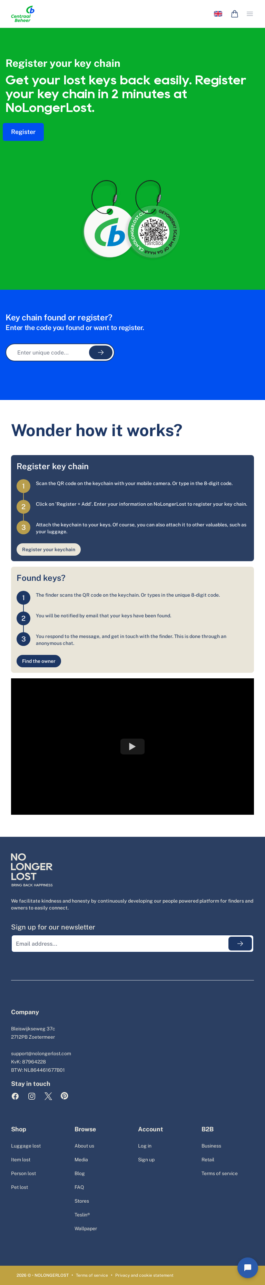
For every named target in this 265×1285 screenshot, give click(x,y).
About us (84, 1146)
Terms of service (220, 1173)
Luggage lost (26, 1146)
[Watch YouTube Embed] (132, 746)
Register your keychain (48, 549)
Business (211, 1146)
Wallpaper (86, 1228)
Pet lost (19, 1187)
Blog (80, 1173)
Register (23, 131)
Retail (208, 1159)
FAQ (79, 1187)
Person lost (23, 1173)
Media (81, 1159)
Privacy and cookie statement (144, 1275)
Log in (144, 1146)
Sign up (146, 1159)
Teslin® (82, 1214)
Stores (82, 1201)
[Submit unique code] (100, 352)
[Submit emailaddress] (240, 943)
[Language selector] (218, 13)
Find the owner (39, 661)
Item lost (20, 1159)
